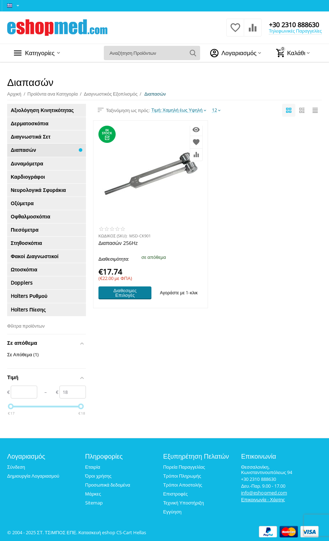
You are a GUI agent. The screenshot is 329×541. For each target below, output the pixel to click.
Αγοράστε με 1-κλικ (179, 293)
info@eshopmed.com (264, 492)
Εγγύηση (172, 511)
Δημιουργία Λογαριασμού (33, 476)
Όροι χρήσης (98, 476)
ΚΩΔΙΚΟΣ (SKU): (112, 235)
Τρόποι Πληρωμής (182, 476)
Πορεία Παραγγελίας (184, 467)
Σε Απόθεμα (23, 354)
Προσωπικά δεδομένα (107, 485)
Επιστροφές (175, 494)
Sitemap (94, 502)
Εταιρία (92, 467)
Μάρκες (93, 494)
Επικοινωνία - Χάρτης (263, 499)
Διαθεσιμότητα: (113, 259)
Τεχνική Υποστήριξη (183, 502)
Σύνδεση (16, 467)
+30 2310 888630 (294, 24)
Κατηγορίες (41, 53)
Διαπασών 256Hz (118, 243)
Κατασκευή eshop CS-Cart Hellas (112, 532)
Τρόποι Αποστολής (182, 485)
